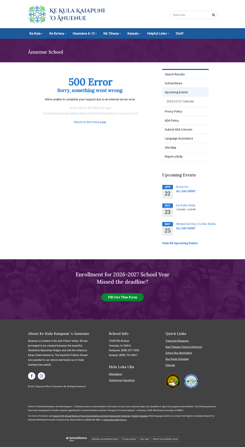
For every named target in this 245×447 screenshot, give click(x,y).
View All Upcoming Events (180, 243)
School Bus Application (178, 353)
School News (173, 83)
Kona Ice (182, 187)
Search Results (175, 74)
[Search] (213, 15)
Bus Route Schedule (177, 359)
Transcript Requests (177, 340)
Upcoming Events (176, 92)
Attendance (115, 374)
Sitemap (170, 365)
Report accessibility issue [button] (165, 439)
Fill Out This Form (122, 297)
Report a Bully (179, 157)
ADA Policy (172, 120)
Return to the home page (90, 122)
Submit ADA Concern (178, 129)
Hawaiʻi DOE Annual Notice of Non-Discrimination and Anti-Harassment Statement (92, 416)
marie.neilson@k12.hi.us (114, 420)
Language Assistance (179, 138)
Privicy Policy (173, 111)
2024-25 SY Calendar (185, 102)
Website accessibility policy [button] (105, 439)
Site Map (170, 147)
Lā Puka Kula (185, 205)
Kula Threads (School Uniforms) (183, 347)
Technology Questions (122, 380)
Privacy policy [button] (129, 439)
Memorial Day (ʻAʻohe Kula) (195, 224)
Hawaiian (143, 416)
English (135, 416)
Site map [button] (144, 439)
